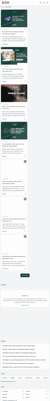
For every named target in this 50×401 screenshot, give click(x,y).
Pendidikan (6, 42)
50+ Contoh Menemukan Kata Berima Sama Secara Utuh (19, 238)
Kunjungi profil (25, 186)
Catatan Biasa (29, 260)
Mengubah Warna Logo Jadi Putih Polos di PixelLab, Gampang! (21, 249)
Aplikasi (29, 78)
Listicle (29, 114)
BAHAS (29, 42)
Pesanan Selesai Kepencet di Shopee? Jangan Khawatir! (18, 231)
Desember (5, 274)
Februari (4, 280)
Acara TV (4, 260)
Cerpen (38, 260)
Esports (46, 260)
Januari (28, 280)
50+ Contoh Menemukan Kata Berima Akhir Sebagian (18, 245)
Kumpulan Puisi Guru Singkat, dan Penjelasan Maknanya (19, 235)
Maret (27, 277)
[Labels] (25, 264)
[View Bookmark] (41, 3)
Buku (19, 260)
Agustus (4, 277)
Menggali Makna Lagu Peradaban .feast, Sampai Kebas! (19, 228)
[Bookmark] (22, 12)
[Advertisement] (25, 205)
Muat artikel (25, 156)
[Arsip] (25, 283)
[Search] (44, 3)
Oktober (28, 274)
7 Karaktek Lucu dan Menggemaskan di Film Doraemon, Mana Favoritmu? (24, 242)
